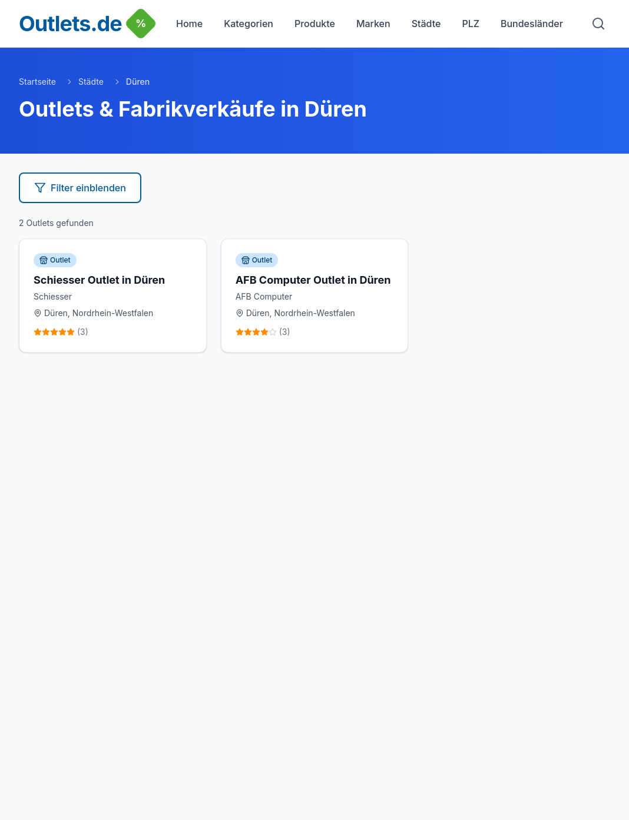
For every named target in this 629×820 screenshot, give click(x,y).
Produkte (314, 23)
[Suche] (598, 23)
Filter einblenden (80, 188)
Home (189, 23)
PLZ (470, 23)
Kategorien (248, 23)
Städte (426, 23)
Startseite (37, 82)
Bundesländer (532, 23)
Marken (373, 23)
